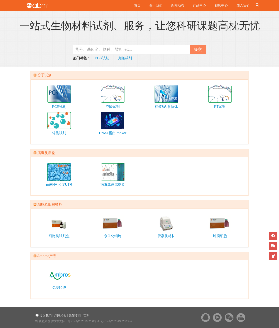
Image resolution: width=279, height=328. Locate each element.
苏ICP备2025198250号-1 (83, 321)
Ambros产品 (46, 256)
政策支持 (75, 315)
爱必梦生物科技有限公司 (43, 5)
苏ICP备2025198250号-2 (117, 321)
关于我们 (155, 5)
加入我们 (243, 5)
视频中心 (221, 5)
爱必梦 (43, 321)
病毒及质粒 (46, 153)
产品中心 (199, 5)
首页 (137, 5)
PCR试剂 (102, 58)
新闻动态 (177, 5)
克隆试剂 (125, 58)
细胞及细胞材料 (49, 204)
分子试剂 (44, 75)
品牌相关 (60, 315)
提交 (198, 49)
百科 (86, 315)
